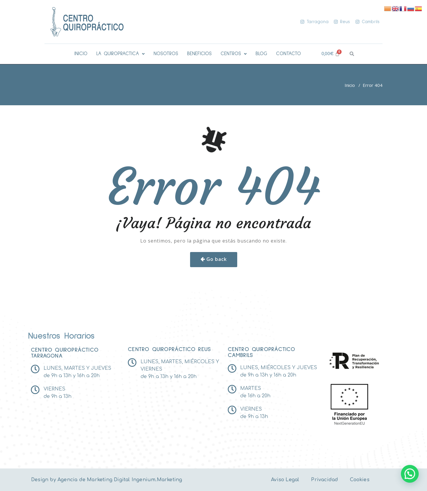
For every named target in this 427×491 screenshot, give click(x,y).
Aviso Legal (285, 479)
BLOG (261, 53)
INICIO (80, 53)
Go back (216, 259)
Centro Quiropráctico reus (169, 349)
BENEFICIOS (199, 53)
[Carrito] (330, 54)
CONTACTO (288, 53)
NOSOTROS (166, 53)
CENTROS (234, 53)
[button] (120, 54)
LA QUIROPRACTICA (120, 53)
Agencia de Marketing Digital (94, 479)
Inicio (350, 85)
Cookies (359, 479)
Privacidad (324, 479)
